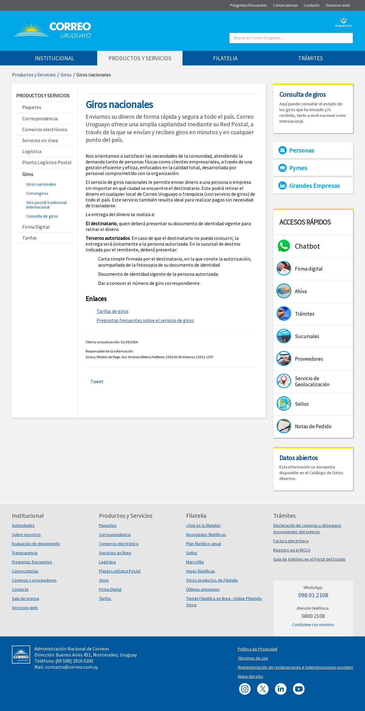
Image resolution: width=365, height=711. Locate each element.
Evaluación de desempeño (36, 543)
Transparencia (24, 552)
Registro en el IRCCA (291, 550)
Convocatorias (25, 571)
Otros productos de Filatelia (212, 580)
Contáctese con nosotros (313, 624)
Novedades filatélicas (206, 534)
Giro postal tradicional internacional (46, 204)
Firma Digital (110, 589)
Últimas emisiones (203, 589)
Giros (66, 75)
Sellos (191, 552)
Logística (107, 562)
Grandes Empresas (314, 186)
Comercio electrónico (119, 543)
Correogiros (37, 193)
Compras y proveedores (34, 580)
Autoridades (23, 525)
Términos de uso (253, 658)
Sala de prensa (25, 598)
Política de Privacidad (257, 649)
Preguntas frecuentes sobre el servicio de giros (145, 320)
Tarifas (105, 598)
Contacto (20, 589)
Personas (301, 150)
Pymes (298, 168)
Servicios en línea (115, 552)
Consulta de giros (42, 216)
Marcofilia (195, 562)
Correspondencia (115, 534)
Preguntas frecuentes (32, 562)
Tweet (97, 381)
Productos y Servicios (34, 75)
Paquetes (107, 525)
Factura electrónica (291, 541)
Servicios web (25, 607)
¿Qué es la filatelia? (203, 525)
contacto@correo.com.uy (71, 667)
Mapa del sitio (250, 676)
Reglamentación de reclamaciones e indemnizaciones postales (295, 667)
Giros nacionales (41, 184)
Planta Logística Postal (119, 571)
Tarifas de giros (113, 311)
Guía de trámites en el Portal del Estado (309, 559)
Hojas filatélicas (200, 571)
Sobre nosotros (26, 534)
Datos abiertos (298, 458)
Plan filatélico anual (203, 543)
